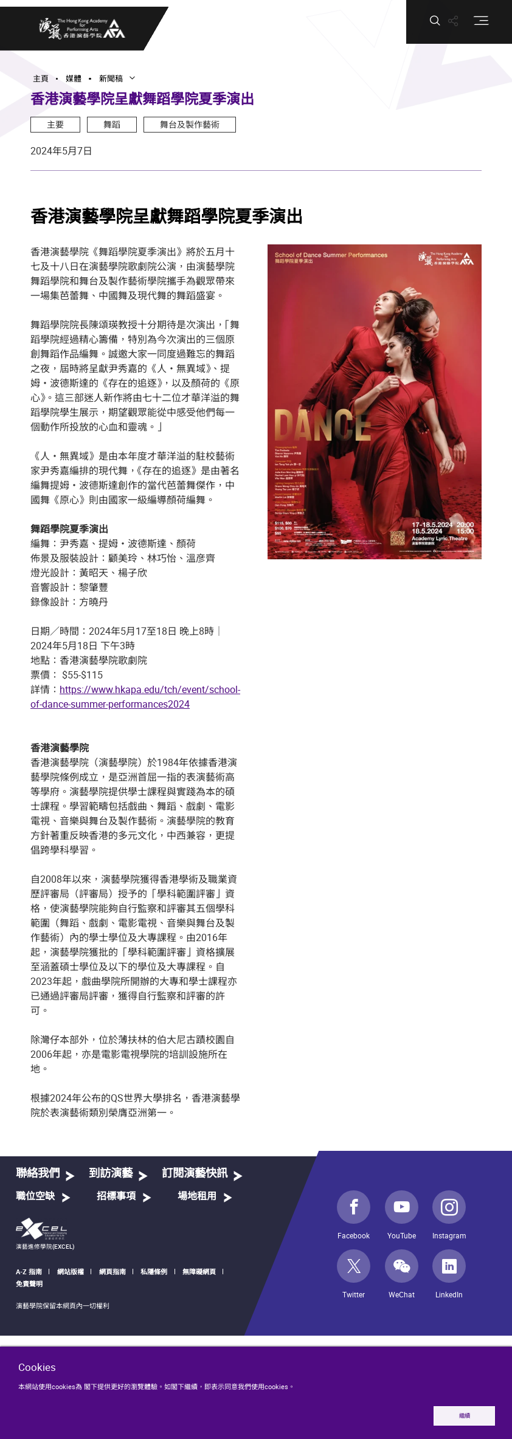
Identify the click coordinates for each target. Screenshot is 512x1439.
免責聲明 (29, 1283)
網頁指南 (112, 1271)
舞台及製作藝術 (190, 124)
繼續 (464, 1416)
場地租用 (197, 1196)
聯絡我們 (38, 1173)
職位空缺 (35, 1196)
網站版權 (70, 1271)
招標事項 (116, 1196)
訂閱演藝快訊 (194, 1173)
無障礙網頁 (199, 1271)
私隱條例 (153, 1271)
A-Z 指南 (29, 1271)
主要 (55, 124)
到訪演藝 (111, 1173)
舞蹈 (111, 124)
